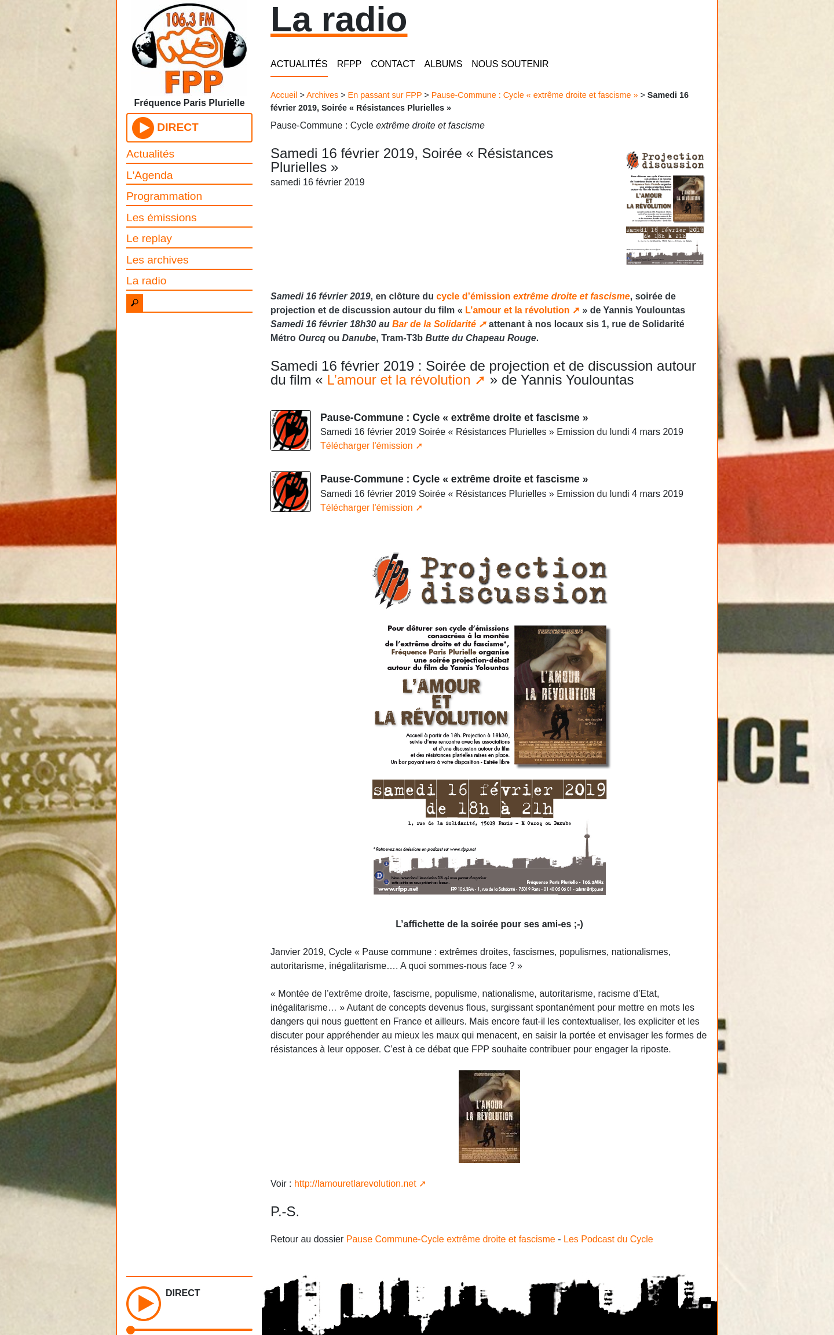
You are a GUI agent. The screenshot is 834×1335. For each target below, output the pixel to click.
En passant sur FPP (385, 95)
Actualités (150, 154)
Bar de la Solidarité (434, 324)
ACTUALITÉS (299, 64)
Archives (322, 95)
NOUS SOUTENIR (509, 64)
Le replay (149, 238)
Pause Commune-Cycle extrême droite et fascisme (450, 1239)
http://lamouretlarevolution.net (355, 1183)
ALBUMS (444, 64)
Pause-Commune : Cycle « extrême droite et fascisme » (534, 95)
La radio (146, 281)
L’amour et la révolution (517, 310)
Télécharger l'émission (366, 446)
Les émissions (161, 217)
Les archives (157, 260)
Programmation (164, 196)
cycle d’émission (533, 296)
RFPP (349, 64)
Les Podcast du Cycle (608, 1239)
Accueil (283, 95)
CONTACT (393, 64)
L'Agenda (149, 175)
